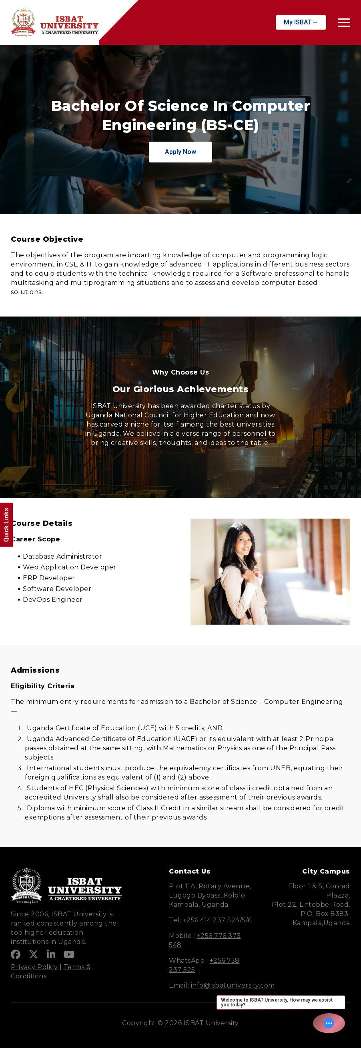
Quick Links (6, 525)
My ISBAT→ (301, 22)
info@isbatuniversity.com (233, 985)
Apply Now (180, 152)
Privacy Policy (34, 967)
